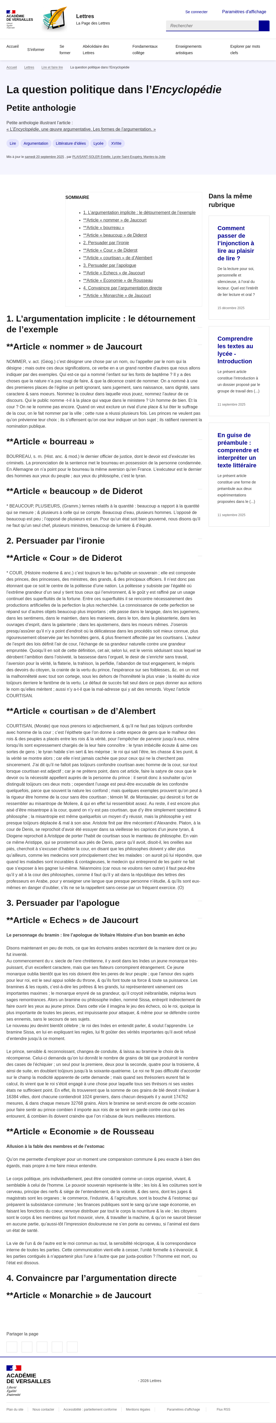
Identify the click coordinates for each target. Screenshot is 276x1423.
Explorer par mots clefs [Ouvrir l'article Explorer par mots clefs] (245, 49)
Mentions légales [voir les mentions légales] (138, 1409)
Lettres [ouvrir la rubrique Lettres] (29, 67)
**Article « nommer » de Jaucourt (115, 220)
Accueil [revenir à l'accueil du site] (11, 67)
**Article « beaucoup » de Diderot (115, 235)
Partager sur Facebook (11, 1347)
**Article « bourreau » (103, 227)
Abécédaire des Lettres (96, 49)
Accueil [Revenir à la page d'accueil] (12, 46)
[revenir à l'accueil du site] (93, 16)
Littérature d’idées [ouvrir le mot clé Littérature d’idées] (71, 143)
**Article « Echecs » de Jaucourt (114, 273)
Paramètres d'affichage (183, 1409)
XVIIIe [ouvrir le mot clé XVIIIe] (116, 143)
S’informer (35, 49)
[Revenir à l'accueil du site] (28, 1380)
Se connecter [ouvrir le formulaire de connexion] (196, 12)
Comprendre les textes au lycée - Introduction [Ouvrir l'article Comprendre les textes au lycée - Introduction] (235, 350)
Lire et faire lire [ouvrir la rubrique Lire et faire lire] (52, 67)
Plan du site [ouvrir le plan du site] (14, 1409)
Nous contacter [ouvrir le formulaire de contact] (43, 1409)
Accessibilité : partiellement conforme (90, 1409)
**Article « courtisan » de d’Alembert (117, 257)
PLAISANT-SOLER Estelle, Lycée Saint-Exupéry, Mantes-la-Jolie (118, 157)
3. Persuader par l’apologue (109, 265)
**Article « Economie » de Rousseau (118, 280)
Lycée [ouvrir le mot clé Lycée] (99, 143)
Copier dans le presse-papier (72, 1347)
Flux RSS (223, 1409)
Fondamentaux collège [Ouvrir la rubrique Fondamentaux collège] (144, 49)
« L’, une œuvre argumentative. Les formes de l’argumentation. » (81, 129)
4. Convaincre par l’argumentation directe (122, 288)
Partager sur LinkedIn (42, 1347)
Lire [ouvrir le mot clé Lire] (13, 143)
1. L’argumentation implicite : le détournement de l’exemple (139, 212)
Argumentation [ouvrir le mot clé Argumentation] (36, 143)
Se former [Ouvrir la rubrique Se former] (65, 49)
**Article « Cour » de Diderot (110, 250)
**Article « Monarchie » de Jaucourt (117, 295)
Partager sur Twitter (27, 1347)
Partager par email (57, 1347)
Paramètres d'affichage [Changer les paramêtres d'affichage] (244, 11)
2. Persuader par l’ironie (106, 242)
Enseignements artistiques (189, 49)
